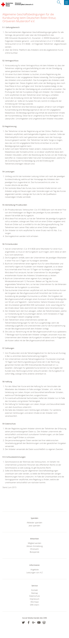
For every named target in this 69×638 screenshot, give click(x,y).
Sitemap (34, 593)
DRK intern (34, 604)
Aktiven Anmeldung (35, 546)
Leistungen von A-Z (34, 572)
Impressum (34, 599)
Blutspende (34, 552)
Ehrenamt (34, 549)
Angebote (35, 569)
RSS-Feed (34, 602)
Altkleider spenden (34, 522)
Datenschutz (34, 596)
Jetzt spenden (34, 525)
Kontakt (34, 590)
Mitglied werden (34, 543)
